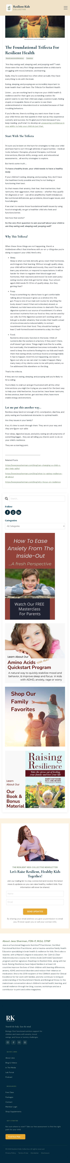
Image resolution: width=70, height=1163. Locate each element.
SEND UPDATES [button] (35, 911)
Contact (8, 1102)
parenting (29, 58)
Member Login (11, 1107)
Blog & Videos (11, 1063)
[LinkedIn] (25, 1042)
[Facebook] (13, 1042)
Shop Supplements (13, 1111)
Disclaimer (35, 1153)
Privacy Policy (10, 1153)
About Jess (10, 1058)
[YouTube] (19, 1042)
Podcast (8, 1077)
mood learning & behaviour (15, 58)
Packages (9, 1097)
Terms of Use (23, 1153)
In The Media (10, 1067)
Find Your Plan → (15, 1137)
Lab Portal (9, 1072)
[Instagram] (7, 1042)
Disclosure (45, 1153)
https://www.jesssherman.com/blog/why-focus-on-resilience (33, 482)
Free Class (9, 1092)
